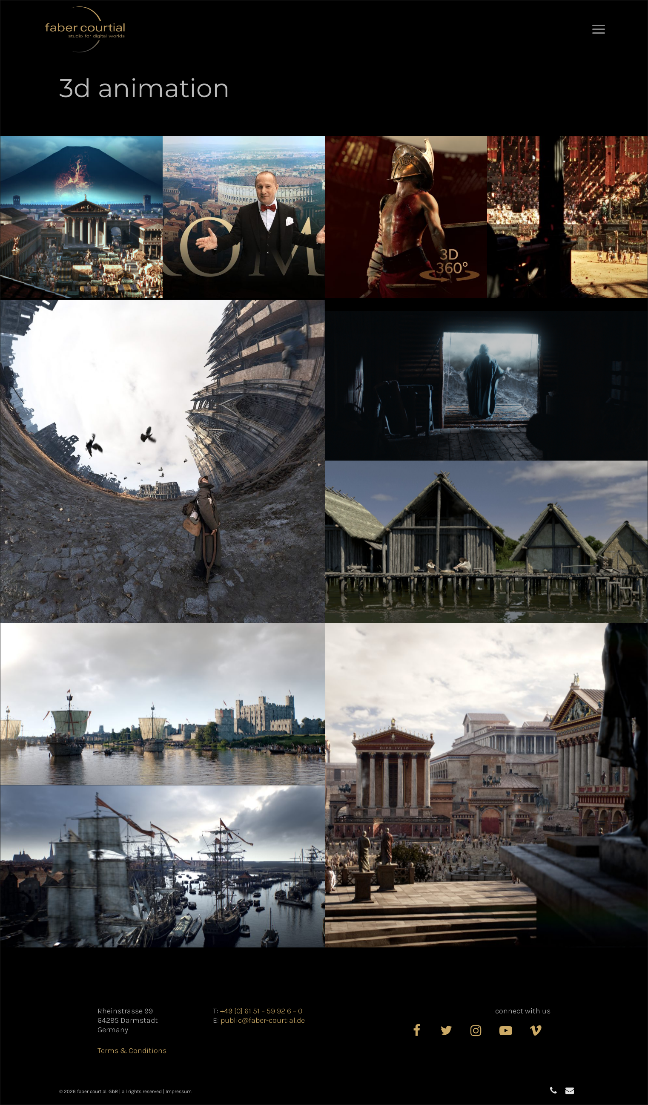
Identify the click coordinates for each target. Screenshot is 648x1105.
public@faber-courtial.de (263, 1020)
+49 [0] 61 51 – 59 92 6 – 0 (261, 1011)
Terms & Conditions (131, 1050)
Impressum (179, 1091)
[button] (598, 29)
